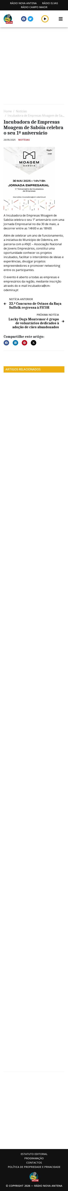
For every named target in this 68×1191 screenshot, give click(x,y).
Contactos (34, 1162)
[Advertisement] (34, 66)
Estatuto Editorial (34, 1154)
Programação (34, 1158)
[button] (6, 342)
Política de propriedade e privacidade (34, 1167)
